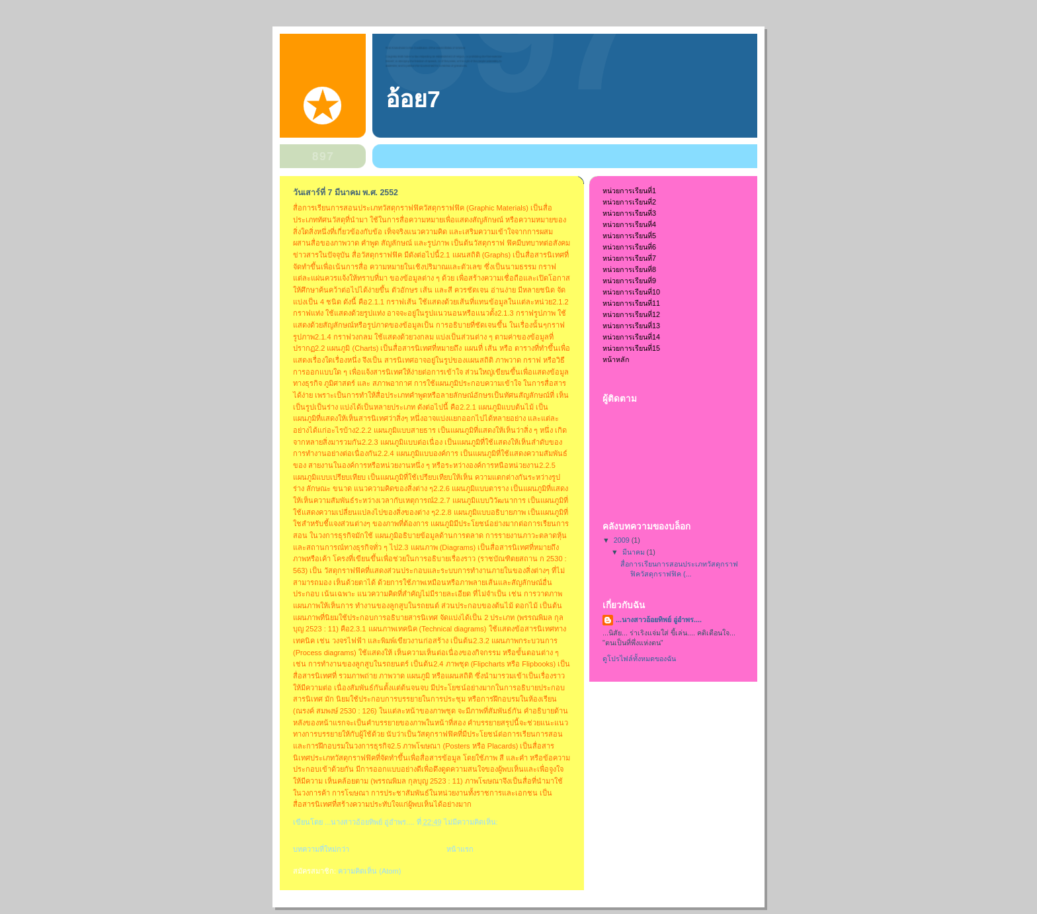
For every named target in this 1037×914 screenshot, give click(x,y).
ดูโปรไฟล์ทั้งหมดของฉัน (639, 659)
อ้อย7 (413, 99)
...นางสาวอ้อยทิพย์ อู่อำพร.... (659, 619)
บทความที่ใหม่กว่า (321, 849)
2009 (623, 540)
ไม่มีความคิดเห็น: (472, 822)
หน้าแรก (460, 849)
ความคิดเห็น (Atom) (369, 871)
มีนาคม (634, 552)
